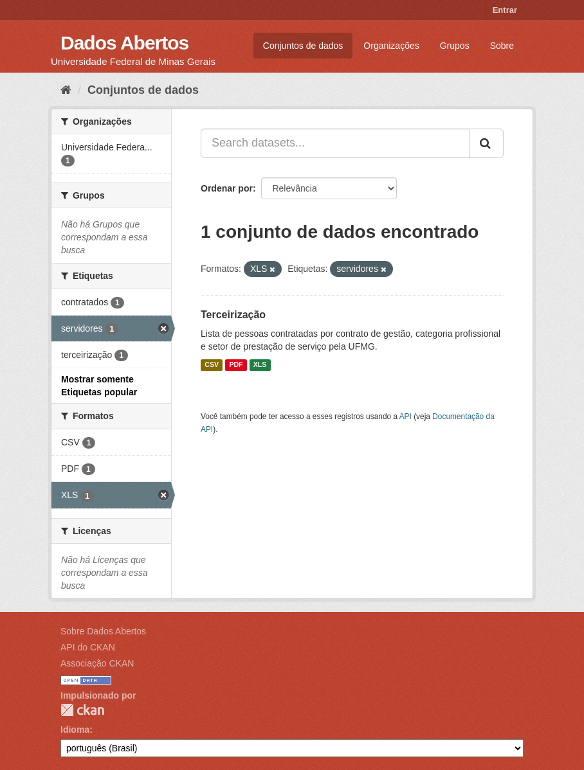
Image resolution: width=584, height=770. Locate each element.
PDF (235, 365)
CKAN (82, 710)
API (405, 416)
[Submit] (486, 143)
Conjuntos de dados (303, 45)
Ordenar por (227, 188)
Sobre (502, 45)
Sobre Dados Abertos (103, 631)
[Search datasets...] (335, 143)
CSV (212, 365)
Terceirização (233, 314)
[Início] (65, 90)
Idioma (74, 729)
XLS (259, 365)
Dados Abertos (124, 42)
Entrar (505, 10)
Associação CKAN (97, 663)
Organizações (391, 45)
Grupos (455, 45)
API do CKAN (87, 647)
